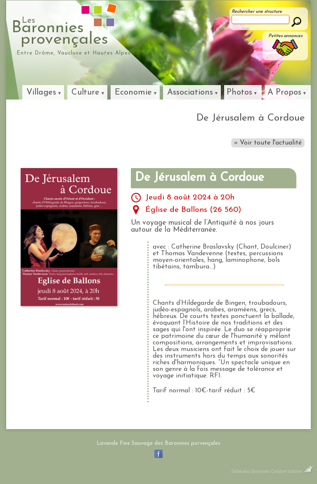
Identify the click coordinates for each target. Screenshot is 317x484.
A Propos (284, 92)
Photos (239, 92)
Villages (41, 92)
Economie (133, 92)
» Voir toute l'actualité (268, 143)
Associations (190, 92)
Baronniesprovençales (98, 31)
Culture (85, 92)
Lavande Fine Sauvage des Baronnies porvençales (158, 443)
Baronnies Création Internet (282, 471)
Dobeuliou (241, 471)
